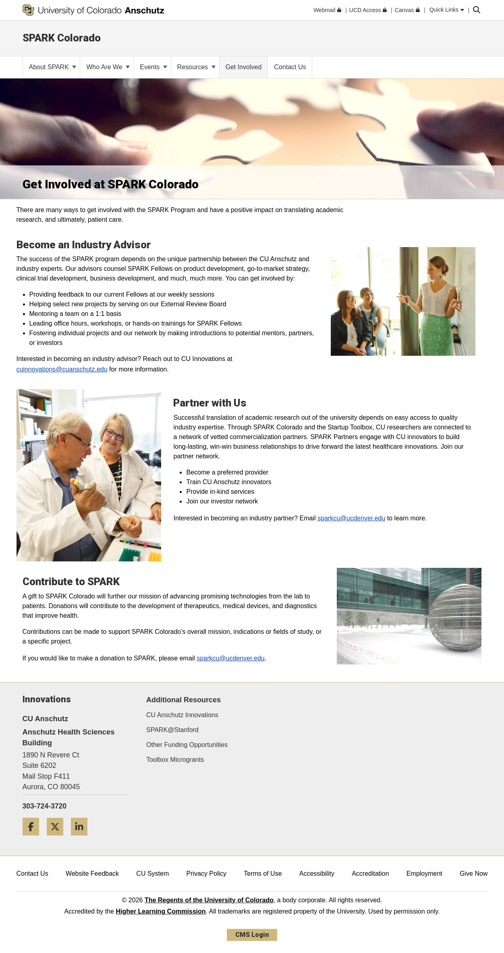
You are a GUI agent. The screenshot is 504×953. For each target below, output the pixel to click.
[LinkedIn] (82, 838)
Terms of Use (263, 873)
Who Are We (108, 67)
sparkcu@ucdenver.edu (351, 518)
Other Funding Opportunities (187, 744)
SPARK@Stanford (172, 729)
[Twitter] (58, 838)
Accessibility (316, 873)
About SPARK (53, 67)
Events (153, 67)
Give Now (473, 873)
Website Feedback (92, 873)
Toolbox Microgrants (175, 759)
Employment (424, 873)
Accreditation (370, 873)
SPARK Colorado (62, 38)
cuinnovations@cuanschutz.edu (62, 369)
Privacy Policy (206, 873)
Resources (196, 67)
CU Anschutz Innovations (182, 715)
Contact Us (32, 873)
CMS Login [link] (252, 935)
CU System (152, 873)
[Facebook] (34, 838)
